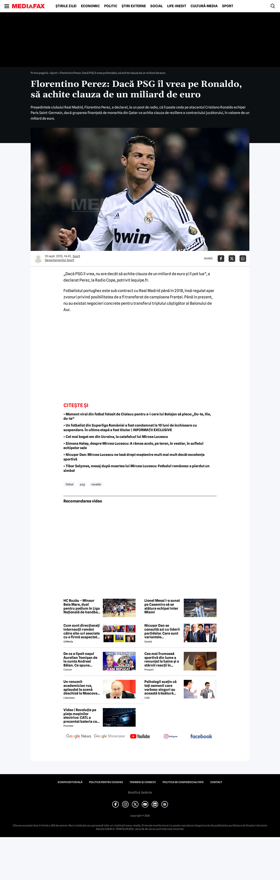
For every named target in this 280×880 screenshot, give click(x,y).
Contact (216, 782)
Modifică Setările (140, 792)
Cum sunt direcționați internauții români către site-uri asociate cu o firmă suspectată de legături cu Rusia (81, 631)
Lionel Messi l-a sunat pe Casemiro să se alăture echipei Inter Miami (162, 606)
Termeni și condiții (143, 782)
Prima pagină (39, 73)
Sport (227, 6)
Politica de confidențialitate (183, 782)
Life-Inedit (176, 6)
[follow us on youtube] (140, 736)
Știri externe (134, 6)
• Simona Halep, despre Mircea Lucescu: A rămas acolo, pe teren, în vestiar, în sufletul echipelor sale (133, 445)
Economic (90, 6)
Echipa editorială (70, 782)
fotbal (69, 484)
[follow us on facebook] (201, 736)
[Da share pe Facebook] (221, 258)
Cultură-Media (204, 6)
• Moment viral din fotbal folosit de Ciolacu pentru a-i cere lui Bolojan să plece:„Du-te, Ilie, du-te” (137, 416)
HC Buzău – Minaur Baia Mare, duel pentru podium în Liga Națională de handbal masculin (81, 606)
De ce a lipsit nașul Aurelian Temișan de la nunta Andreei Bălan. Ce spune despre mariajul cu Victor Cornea (80, 659)
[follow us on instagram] (170, 736)
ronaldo (96, 484)
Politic (110, 6)
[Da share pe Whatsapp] (243, 258)
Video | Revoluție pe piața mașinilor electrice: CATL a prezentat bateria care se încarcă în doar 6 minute (81, 715)
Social (156, 6)
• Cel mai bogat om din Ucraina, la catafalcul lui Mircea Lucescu (115, 437)
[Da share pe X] (232, 258)
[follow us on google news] (78, 736)
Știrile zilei (66, 6)
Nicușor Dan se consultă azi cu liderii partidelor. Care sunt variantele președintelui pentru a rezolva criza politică (163, 631)
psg (82, 484)
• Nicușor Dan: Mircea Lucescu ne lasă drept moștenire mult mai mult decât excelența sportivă (134, 457)
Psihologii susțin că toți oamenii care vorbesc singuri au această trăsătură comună (160, 687)
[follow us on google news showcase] (109, 736)
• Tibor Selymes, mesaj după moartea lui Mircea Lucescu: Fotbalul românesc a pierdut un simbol (136, 468)
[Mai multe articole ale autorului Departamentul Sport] (38, 258)
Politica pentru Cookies (106, 782)
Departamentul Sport (59, 260)
